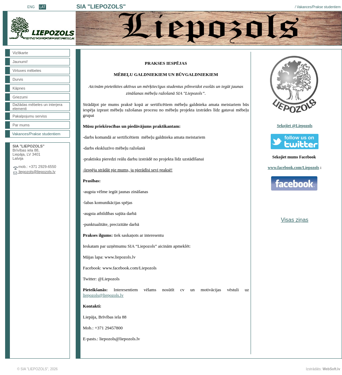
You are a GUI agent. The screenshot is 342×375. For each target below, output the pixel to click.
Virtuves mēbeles (27, 70)
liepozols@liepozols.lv (37, 172)
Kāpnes (19, 88)
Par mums (21, 125)
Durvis (18, 79)
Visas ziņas (295, 220)
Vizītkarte (20, 53)
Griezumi (20, 97)
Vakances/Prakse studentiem (319, 7)
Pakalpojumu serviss (30, 116)
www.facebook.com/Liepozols (293, 167)
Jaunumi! (20, 62)
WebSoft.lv (331, 369)
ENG (31, 7)
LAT (43, 7)
